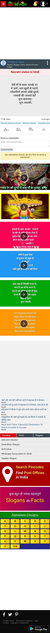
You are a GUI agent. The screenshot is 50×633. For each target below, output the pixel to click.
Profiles (6, 623)
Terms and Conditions (24, 621)
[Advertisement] (25, 33)
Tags (36, 621)
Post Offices (34, 473)
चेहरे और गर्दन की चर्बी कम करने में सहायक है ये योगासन (22, 400)
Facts (21, 435)
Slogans (39, 435)
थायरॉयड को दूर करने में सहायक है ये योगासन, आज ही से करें (24, 404)
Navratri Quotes (29, 123)
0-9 (15, 546)
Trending (6, 435)
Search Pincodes (30, 467)
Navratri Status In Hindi (11, 123)
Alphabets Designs (25, 515)
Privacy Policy (8, 621)
